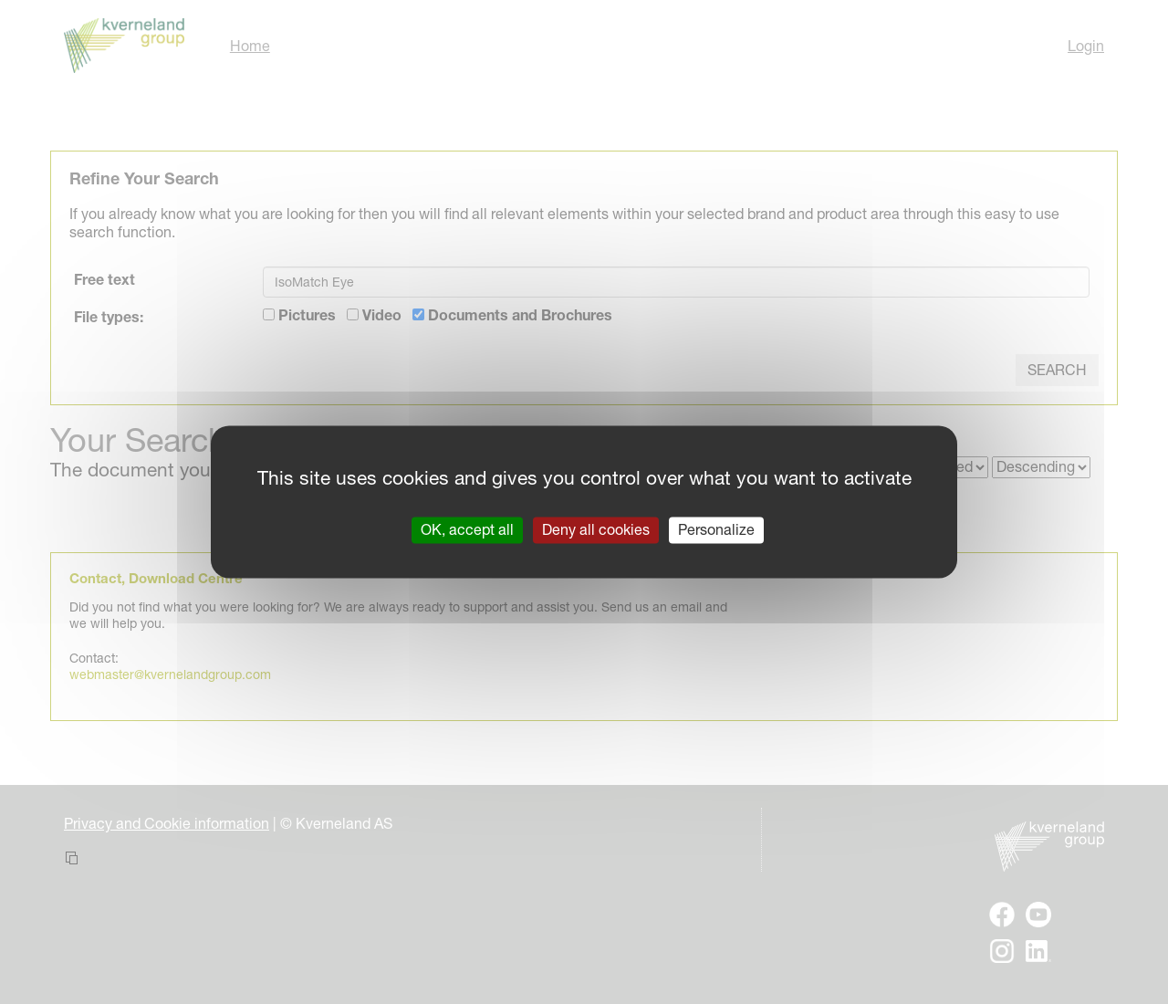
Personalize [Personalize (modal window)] (716, 529)
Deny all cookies (596, 529)
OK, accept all (467, 529)
